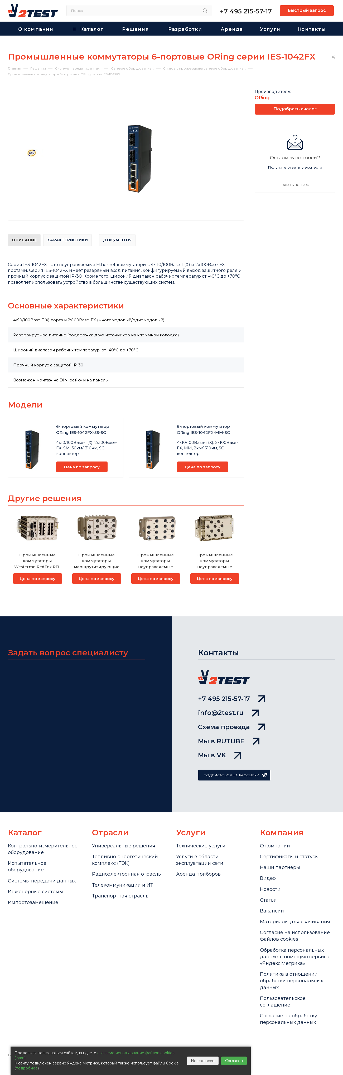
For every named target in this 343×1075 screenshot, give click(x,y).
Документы (117, 240)
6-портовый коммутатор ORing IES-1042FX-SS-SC (82, 429)
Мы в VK (219, 755)
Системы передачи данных (42, 881)
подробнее (27, 1068)
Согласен (234, 1060)
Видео (268, 878)
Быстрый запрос (307, 10)
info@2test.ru (228, 712)
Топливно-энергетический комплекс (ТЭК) (125, 860)
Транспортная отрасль (120, 896)
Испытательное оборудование (27, 866)
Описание (24, 240)
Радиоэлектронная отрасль (126, 874)
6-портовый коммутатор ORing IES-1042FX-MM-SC (203, 429)
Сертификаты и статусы (289, 857)
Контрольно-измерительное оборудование (43, 849)
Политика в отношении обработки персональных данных (291, 980)
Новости (270, 889)
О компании (275, 846)
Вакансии (272, 911)
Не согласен (203, 1060)
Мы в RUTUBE (228, 741)
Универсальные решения (123, 846)
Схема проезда (231, 727)
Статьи (268, 900)
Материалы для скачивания (295, 922)
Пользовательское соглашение (283, 1001)
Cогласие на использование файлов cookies (295, 936)
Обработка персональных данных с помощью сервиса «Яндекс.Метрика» (295, 956)
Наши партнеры (280, 867)
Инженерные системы (35, 892)
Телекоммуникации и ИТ (122, 885)
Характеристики (67, 240)
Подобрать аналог (295, 108)
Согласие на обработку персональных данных (288, 1019)
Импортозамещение (33, 902)
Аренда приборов (198, 874)
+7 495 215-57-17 (246, 11)
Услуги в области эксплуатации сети (199, 860)
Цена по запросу (82, 466)
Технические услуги (200, 846)
